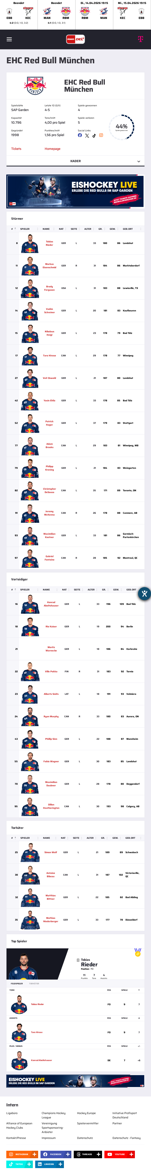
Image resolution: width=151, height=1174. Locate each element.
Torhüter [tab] (34, 983)
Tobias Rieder (49, 243)
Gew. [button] (112, 229)
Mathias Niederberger (50, 919)
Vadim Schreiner (49, 310)
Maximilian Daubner (52, 783)
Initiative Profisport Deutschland (124, 1115)
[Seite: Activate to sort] (76, 229)
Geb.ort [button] (127, 229)
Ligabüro (11, 1113)
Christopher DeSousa (49, 490)
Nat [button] (61, 229)
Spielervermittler (88, 1123)
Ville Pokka (52, 671)
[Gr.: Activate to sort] (102, 229)
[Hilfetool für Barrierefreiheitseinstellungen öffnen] (144, 593)
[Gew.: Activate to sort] (114, 229)
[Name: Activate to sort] (49, 229)
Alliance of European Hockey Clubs (19, 1125)
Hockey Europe (86, 1113)
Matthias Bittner (51, 897)
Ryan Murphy (52, 716)
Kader (75, 161)
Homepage (52, 148)
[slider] (75, 15)
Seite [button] (74, 229)
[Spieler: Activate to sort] (30, 229)
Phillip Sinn (52, 739)
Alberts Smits (52, 694)
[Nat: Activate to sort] (64, 229)
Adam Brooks (49, 445)
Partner (117, 1123)
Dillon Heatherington (52, 806)
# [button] (12, 229)
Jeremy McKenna (49, 512)
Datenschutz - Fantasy (126, 1138)
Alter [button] (87, 229)
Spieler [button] (24, 229)
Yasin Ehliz (49, 400)
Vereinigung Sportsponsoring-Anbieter (53, 1127)
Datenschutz (85, 1138)
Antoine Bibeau (50, 874)
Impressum (49, 1138)
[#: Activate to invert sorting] (12, 229)
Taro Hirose (49, 355)
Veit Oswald (49, 378)
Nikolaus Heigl (49, 333)
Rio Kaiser (52, 626)
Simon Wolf (50, 852)
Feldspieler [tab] (17, 983)
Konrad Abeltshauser (52, 603)
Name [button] (45, 229)
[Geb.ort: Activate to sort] (133, 229)
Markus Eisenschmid (49, 265)
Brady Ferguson (49, 288)
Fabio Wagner (52, 761)
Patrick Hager (49, 423)
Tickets (16, 148)
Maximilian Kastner (49, 535)
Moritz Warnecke (52, 649)
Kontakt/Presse (16, 1138)
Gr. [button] (100, 229)
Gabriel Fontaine (49, 557)
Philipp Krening (49, 468)
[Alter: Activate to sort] (90, 229)
